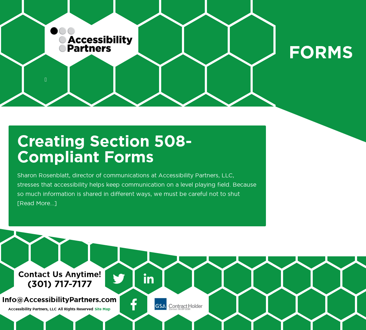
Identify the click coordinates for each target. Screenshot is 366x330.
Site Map (102, 309)
